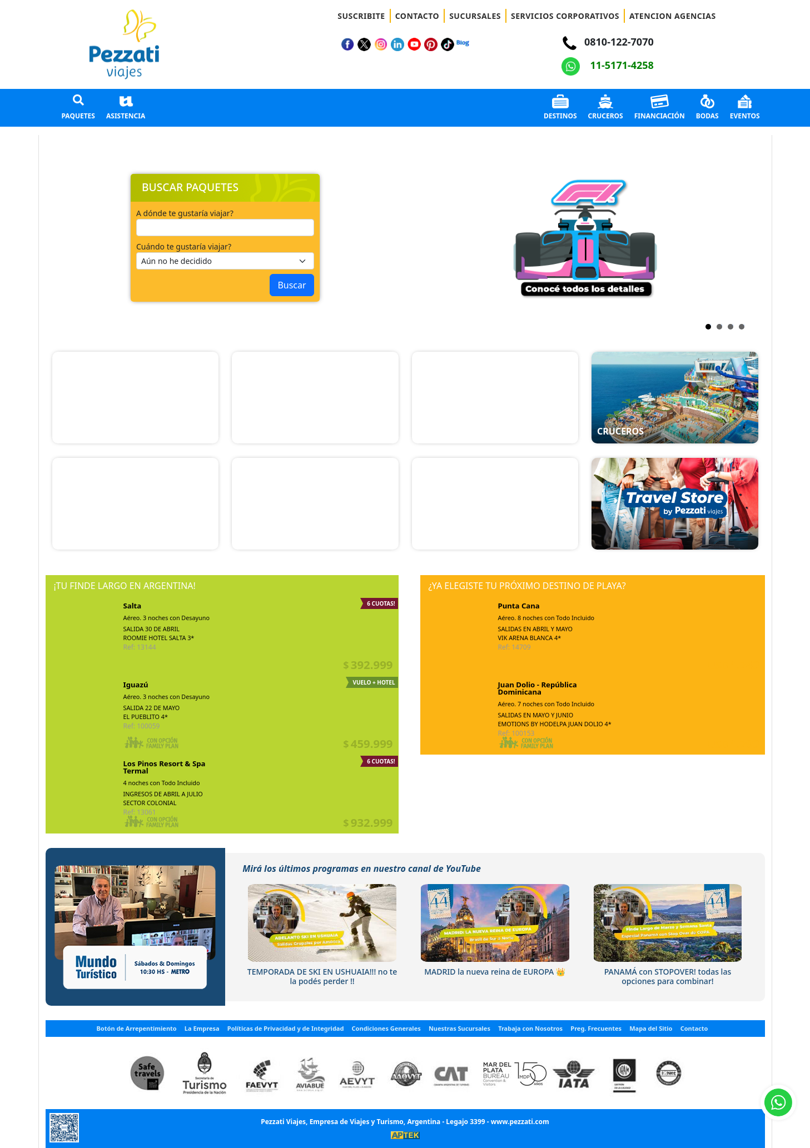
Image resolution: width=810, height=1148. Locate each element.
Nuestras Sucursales (459, 1028)
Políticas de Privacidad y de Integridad (285, 1028)
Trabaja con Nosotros (530, 1028)
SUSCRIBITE (361, 16)
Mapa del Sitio (650, 1028)
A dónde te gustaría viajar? (184, 213)
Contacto (694, 1028)
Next (421, 238)
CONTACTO (417, 16)
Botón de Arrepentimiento (137, 1028)
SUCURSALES (475, 16)
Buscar (291, 285)
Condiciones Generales (386, 1028)
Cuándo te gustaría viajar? (183, 246)
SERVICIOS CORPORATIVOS (565, 16)
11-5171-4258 (607, 65)
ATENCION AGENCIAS (672, 16)
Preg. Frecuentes (596, 1028)
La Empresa (202, 1028)
